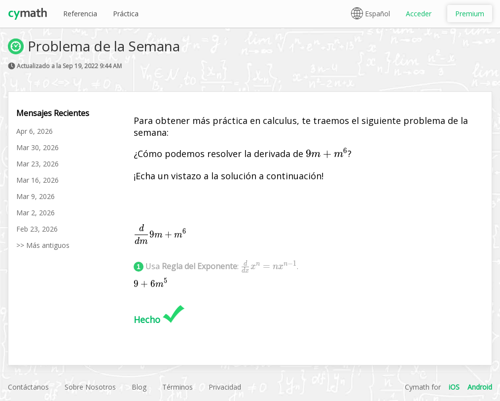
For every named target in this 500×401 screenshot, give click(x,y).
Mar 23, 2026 (37, 163)
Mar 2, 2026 (35, 212)
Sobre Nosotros (90, 387)
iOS (454, 387)
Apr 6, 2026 (34, 131)
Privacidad (225, 387)
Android (479, 387)
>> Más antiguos (43, 245)
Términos (177, 387)
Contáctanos (28, 387)
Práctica (126, 13)
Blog (139, 387)
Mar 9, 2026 (35, 196)
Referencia (80, 13)
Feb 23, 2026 (37, 229)
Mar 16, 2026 (37, 180)
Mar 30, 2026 (37, 147)
